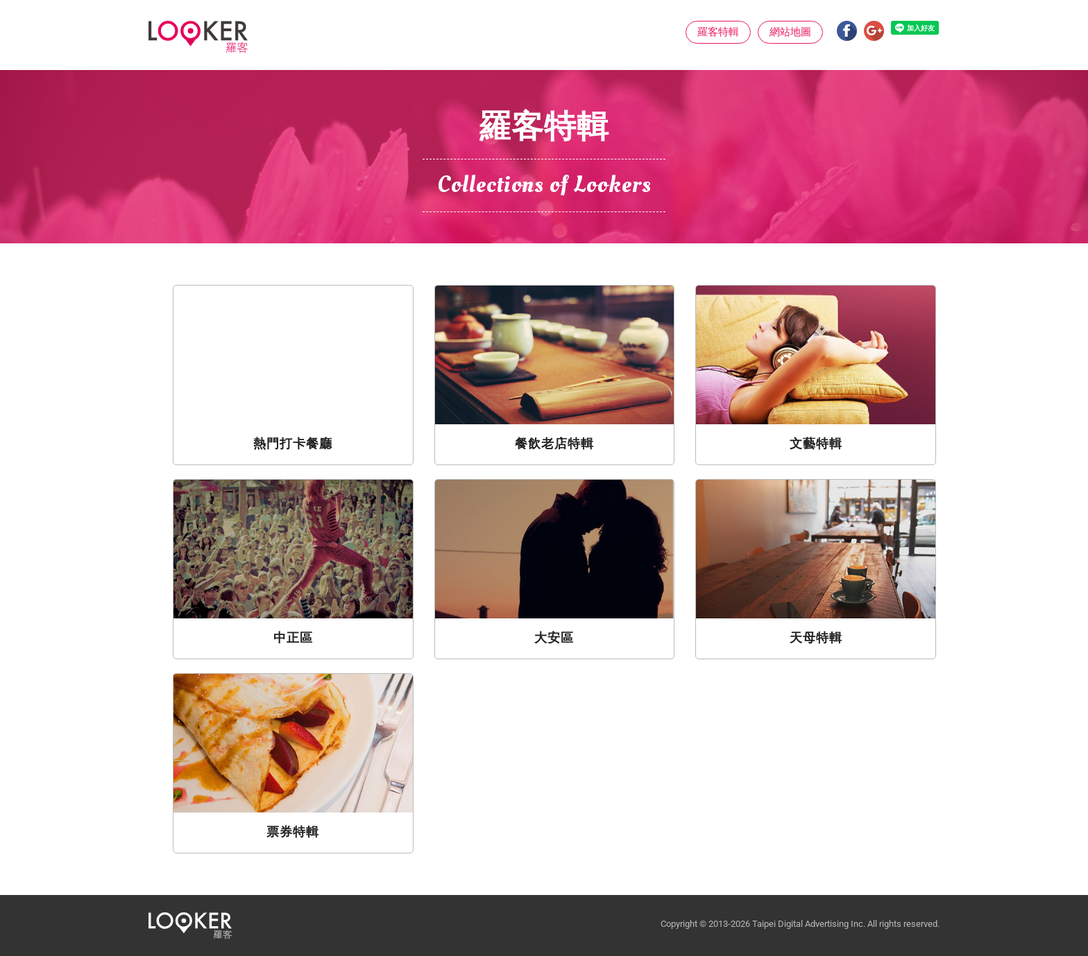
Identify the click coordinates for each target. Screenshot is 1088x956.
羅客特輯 (718, 32)
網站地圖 (790, 32)
